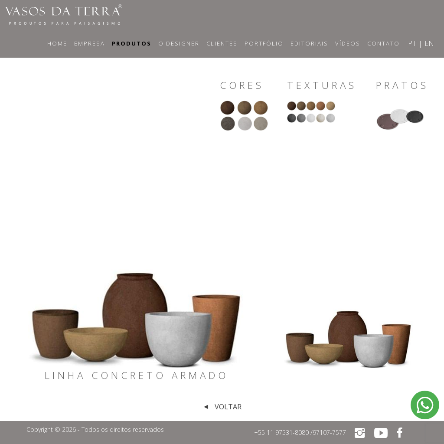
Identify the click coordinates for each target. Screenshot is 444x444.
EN (429, 43)
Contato (383, 43)
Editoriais (309, 43)
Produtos (131, 43)
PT (412, 43)
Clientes (222, 43)
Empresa (89, 43)
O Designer (178, 43)
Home (57, 43)
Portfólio (264, 43)
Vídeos (347, 43)
